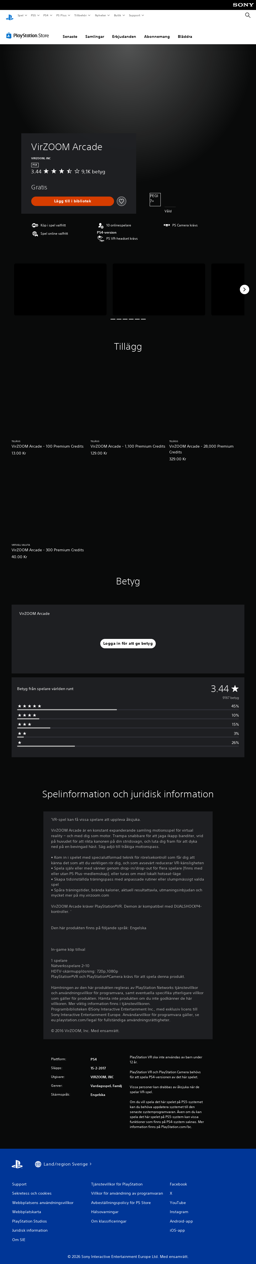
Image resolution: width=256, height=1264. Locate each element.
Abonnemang (157, 31)
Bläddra (185, 31)
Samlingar (94, 31)
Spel (20, 15)
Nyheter (100, 15)
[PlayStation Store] (28, 30)
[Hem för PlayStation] (9, 15)
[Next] (244, 284)
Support (134, 15)
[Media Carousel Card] (60, 284)
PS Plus (61, 15)
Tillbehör (80, 15)
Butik (117, 15)
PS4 (46, 15)
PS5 (33, 15)
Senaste (70, 31)
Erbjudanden (124, 31)
